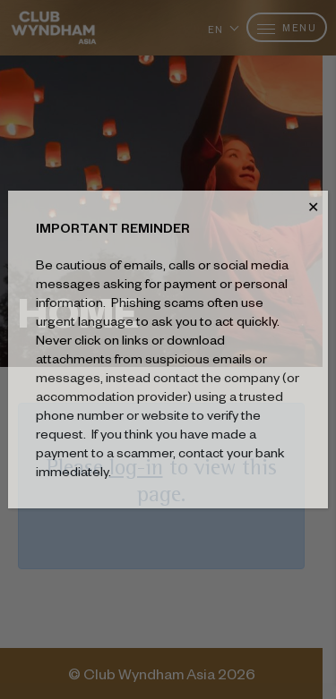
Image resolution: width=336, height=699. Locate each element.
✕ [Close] (313, 207)
